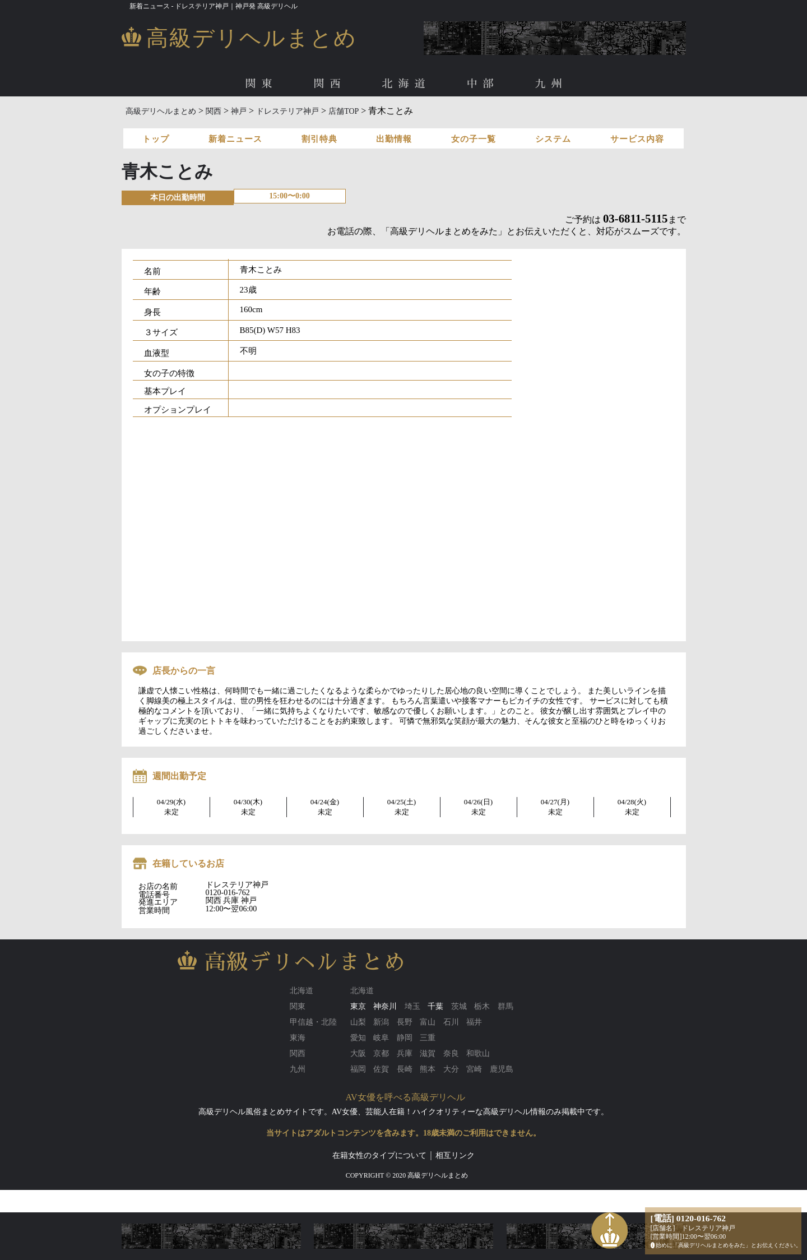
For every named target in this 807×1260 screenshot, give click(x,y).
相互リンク (455, 1155)
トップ (155, 139)
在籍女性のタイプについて (379, 1155)
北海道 (406, 83)
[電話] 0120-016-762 (688, 1218)
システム (553, 139)
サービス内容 (637, 139)
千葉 (435, 1006)
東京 (358, 1006)
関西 (329, 83)
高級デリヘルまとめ (161, 111)
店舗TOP (343, 111)
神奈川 (385, 1006)
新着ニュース (235, 139)
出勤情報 (394, 139)
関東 (261, 83)
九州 (551, 83)
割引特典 (319, 139)
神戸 (239, 111)
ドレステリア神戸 (287, 111)
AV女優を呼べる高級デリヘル (405, 1097)
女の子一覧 (473, 139)
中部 (483, 83)
